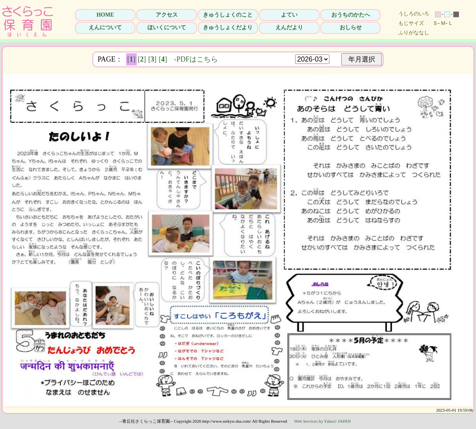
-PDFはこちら (196, 59)
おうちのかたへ (350, 15)
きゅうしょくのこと (228, 15)
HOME (105, 15)
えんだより (289, 27)
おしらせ (351, 27)
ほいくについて (166, 27)
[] (131, 59)
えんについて (105, 27)
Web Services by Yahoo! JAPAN (322, 421)
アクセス (167, 15)
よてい (289, 15)
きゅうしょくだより (228, 27)
